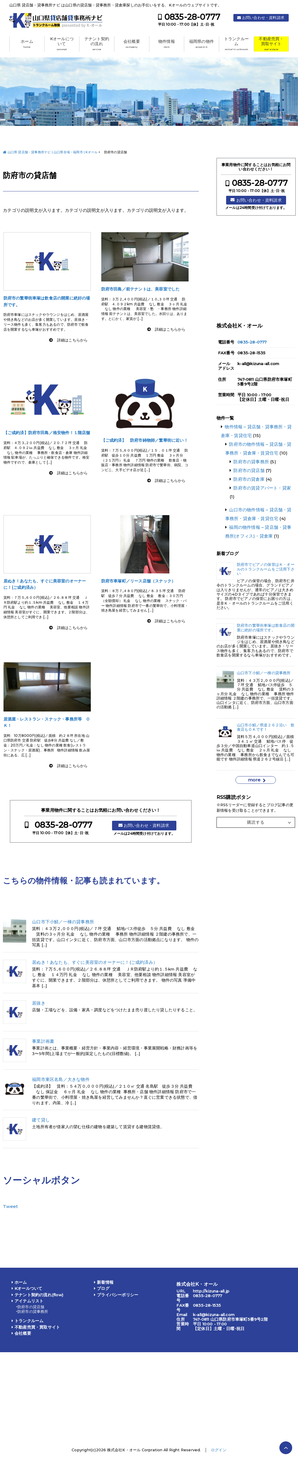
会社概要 (131, 43)
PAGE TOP (285, 1447)
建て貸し (41, 1120)
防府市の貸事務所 (251, 461)
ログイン (218, 1450)
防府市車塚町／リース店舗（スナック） (138, 581)
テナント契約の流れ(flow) (39, 1294)
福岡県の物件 (201, 43)
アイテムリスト (29, 1301)
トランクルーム (236, 43)
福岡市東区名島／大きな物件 (61, 1079)
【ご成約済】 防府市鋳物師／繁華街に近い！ (144, 440)
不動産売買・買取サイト (271, 43)
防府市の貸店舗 (248, 470)
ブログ (103, 1288)
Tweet (10, 1206)
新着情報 (105, 1282)
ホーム (27, 43)
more (254, 780)
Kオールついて (28, 1288)
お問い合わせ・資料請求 (263, 17)
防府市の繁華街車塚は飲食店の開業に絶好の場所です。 (266, 627)
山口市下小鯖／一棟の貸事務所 (63, 921)
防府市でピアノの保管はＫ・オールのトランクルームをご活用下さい (266, 569)
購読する (256, 822)
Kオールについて (62, 43)
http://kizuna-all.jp (211, 1291)
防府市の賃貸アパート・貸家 (262, 488)
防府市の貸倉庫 (248, 479)
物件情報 (166, 43)
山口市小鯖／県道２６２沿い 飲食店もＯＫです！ (266, 727)
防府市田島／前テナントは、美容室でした (140, 289)
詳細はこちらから (72, 340)
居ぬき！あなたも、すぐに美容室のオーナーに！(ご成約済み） (94, 962)
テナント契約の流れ (96, 43)
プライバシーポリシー (117, 1294)
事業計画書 (43, 1041)
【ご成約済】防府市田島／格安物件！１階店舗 (46, 432)
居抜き (38, 1003)
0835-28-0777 (192, 17)
